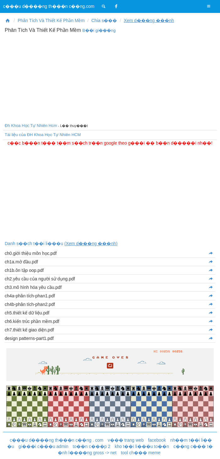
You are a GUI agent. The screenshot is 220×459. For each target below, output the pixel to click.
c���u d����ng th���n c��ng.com (48, 6)
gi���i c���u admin (44, 446)
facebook (157, 440)
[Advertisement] (110, 77)
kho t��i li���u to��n (142, 446)
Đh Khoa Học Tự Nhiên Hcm (31, 125)
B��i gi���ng (99, 30)
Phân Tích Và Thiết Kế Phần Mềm (51, 20)
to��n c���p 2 (91, 446)
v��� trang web (126, 440)
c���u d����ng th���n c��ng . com (56, 440)
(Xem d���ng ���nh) (91, 243)
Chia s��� (104, 20)
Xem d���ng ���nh (149, 20)
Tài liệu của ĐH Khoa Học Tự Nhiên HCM (43, 134)
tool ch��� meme (141, 452)
